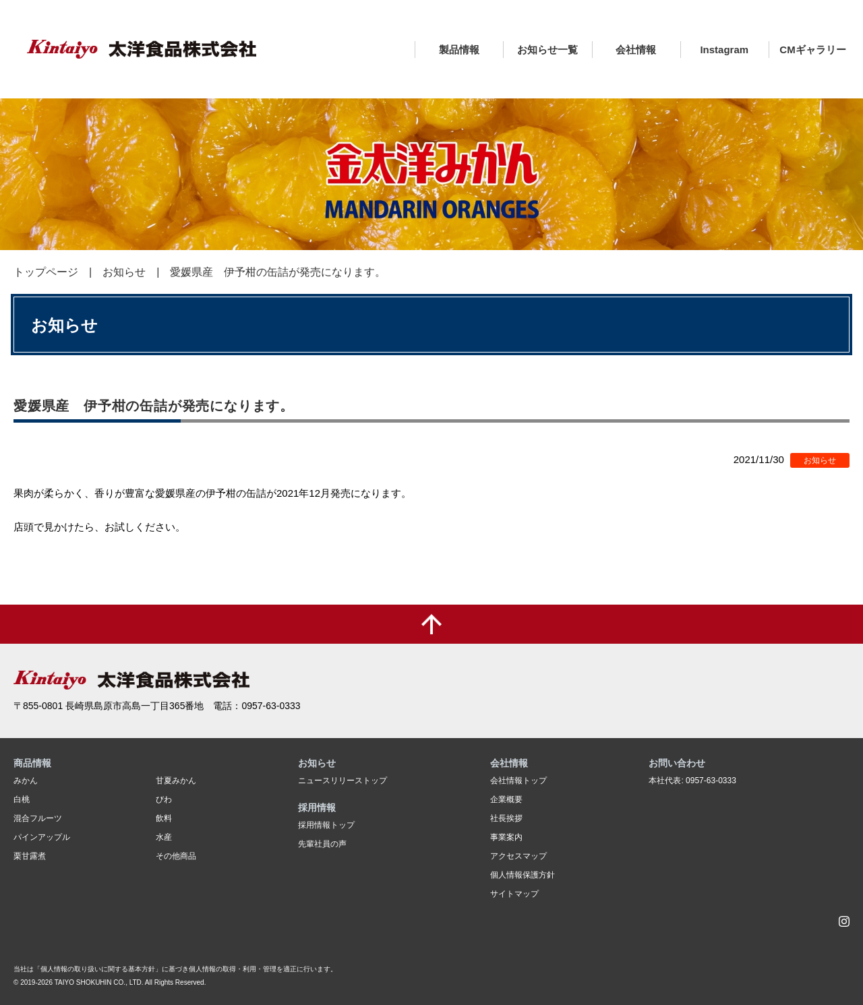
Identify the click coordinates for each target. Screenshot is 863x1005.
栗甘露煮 (29, 856)
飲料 (164, 818)
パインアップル (41, 837)
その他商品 (176, 856)
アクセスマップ (518, 856)
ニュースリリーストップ (342, 780)
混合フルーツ (37, 818)
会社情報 (636, 49)
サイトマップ (514, 894)
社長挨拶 (506, 818)
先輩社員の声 (322, 844)
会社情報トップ (518, 780)
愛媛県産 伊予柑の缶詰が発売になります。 (278, 272)
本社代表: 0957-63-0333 (692, 780)
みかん (25, 780)
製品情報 (459, 49)
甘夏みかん (176, 780)
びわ (164, 799)
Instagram (724, 49)
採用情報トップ (326, 825)
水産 (164, 837)
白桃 (21, 799)
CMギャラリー (812, 49)
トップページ (45, 272)
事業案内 (506, 837)
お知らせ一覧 (547, 49)
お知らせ (124, 272)
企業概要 (506, 799)
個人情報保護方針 (522, 875)
